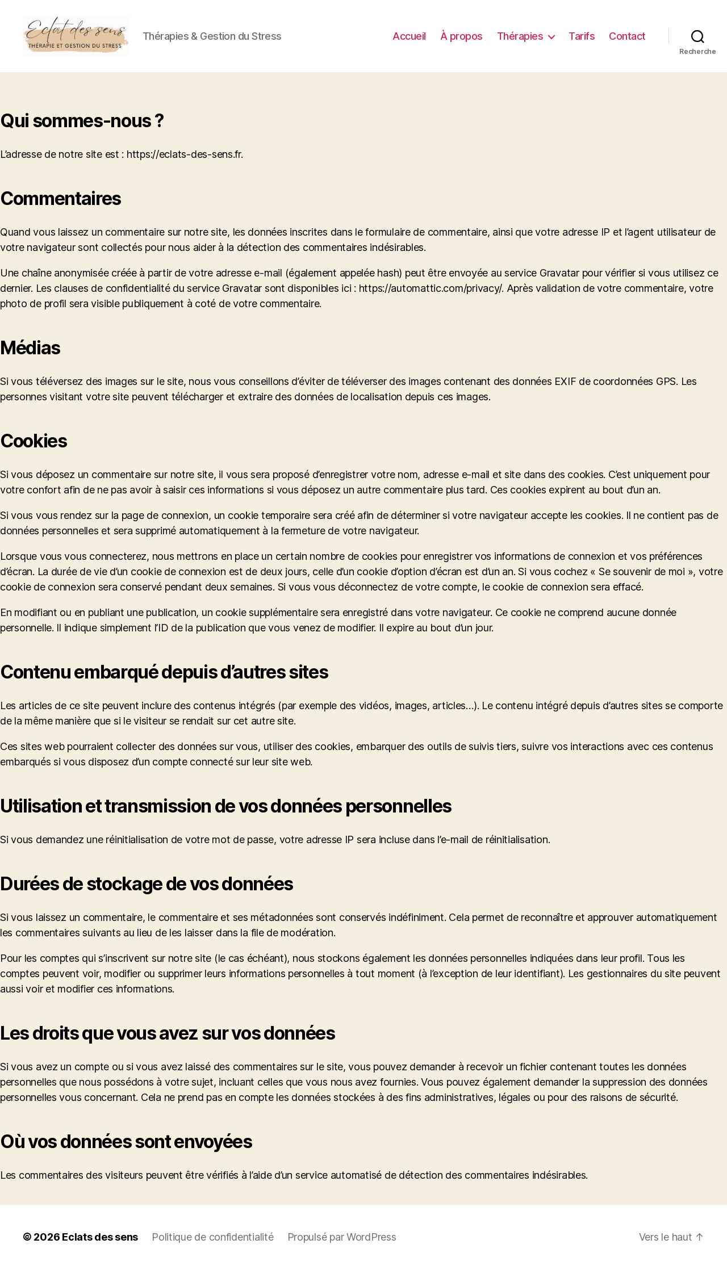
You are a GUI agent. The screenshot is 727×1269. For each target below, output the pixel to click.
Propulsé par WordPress (341, 1237)
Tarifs (582, 36)
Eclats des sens (100, 1237)
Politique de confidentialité (212, 1237)
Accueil (409, 36)
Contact (627, 36)
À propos (461, 36)
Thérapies (520, 36)
